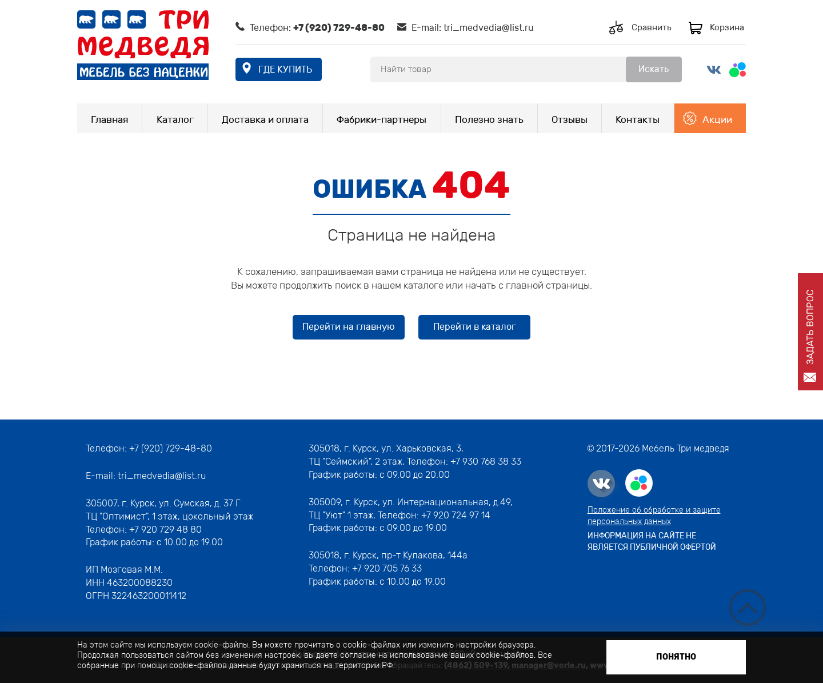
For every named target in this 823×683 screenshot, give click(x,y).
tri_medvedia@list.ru (489, 27)
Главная (109, 119)
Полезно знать (489, 119)
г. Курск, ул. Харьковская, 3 (401, 448)
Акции (717, 119)
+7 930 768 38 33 (485, 461)
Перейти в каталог (474, 326)
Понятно (676, 657)
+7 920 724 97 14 (455, 515)
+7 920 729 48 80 (165, 529)
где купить (285, 69)
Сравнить (652, 27)
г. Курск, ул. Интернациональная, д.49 (427, 502)
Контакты (638, 119)
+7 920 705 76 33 (387, 568)
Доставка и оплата (265, 119)
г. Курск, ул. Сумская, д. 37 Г (181, 503)
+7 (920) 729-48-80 (339, 27)
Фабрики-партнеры (381, 119)
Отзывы (570, 119)
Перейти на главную (348, 326)
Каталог (175, 119)
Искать (653, 68)
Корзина (727, 27)
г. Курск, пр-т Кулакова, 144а (406, 555)
